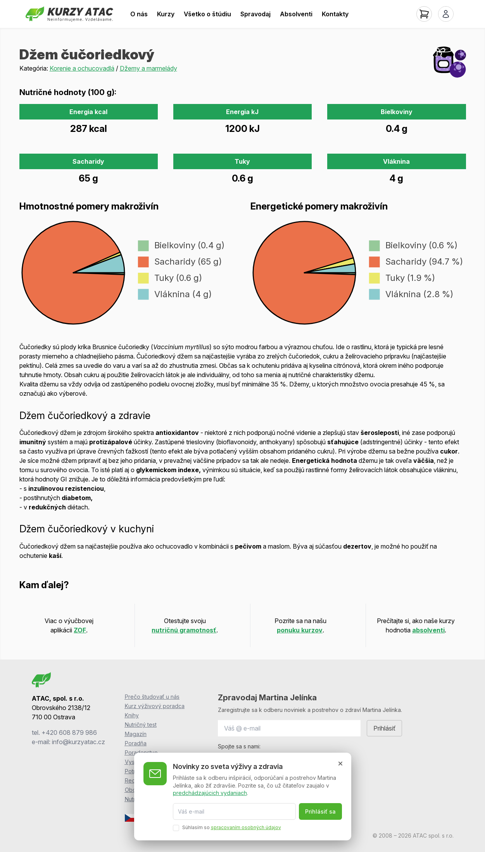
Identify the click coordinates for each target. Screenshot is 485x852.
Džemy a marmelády (148, 68)
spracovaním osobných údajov (246, 827)
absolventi (428, 630)
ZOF (80, 630)
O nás (139, 14)
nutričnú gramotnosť (184, 630)
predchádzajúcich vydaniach (210, 793)
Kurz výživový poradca (155, 706)
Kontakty (335, 14)
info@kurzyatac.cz (78, 742)
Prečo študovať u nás (152, 696)
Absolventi (296, 14)
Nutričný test (141, 724)
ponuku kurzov (300, 630)
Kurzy (165, 14)
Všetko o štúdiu (207, 14)
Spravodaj (255, 14)
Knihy (132, 715)
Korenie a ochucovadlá (82, 68)
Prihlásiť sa (320, 811)
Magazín (136, 734)
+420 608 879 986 (69, 732)
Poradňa (136, 743)
